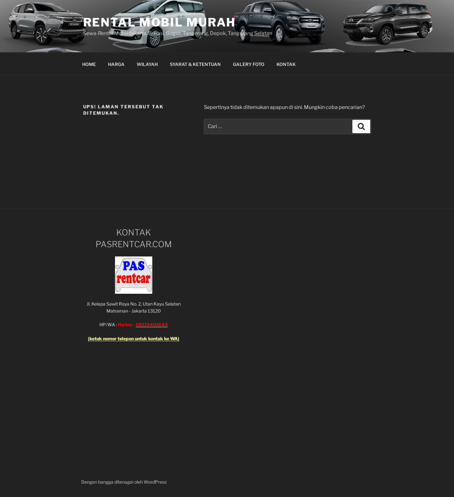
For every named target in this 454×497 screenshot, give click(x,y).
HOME (89, 64)
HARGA (116, 64)
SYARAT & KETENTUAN (195, 64)
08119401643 (152, 324)
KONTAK (286, 64)
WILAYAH (147, 64)
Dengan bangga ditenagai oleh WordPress (124, 482)
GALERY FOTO (248, 64)
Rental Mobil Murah (159, 22)
